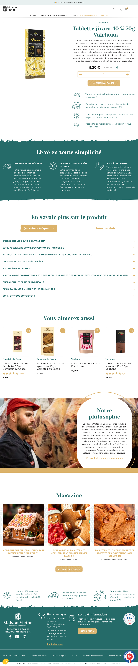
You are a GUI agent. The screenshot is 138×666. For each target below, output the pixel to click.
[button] (5, 661)
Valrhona (103, 23)
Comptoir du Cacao (12, 359)
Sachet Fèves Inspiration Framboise (85, 365)
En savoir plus (125, 61)
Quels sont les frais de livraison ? (69, 282)
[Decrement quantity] (80, 74)
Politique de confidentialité (93, 656)
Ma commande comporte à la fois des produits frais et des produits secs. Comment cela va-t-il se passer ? (69, 275)
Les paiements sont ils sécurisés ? (69, 261)
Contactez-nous (55, 644)
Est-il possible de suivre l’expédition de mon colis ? (69, 248)
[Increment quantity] (127, 74)
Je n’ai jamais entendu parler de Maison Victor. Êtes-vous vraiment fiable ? (69, 254)
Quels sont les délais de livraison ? (69, 241)
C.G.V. (74, 656)
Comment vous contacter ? (69, 296)
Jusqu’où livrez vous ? (69, 268)
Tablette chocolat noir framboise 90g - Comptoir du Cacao (15, 366)
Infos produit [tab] (105, 228)
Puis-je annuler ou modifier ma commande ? (69, 289)
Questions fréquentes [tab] (38, 228)
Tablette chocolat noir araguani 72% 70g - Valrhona (118, 366)
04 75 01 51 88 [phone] (53, 627)
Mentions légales (59, 656)
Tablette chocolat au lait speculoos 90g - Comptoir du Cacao (51, 366)
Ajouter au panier (104, 83)
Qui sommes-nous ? (39, 656)
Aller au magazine (69, 569)
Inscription (87, 631)
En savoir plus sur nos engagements (104, 458)
